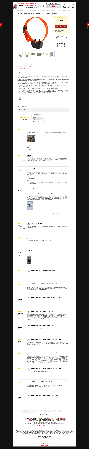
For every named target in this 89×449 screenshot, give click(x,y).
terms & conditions (47, 443)
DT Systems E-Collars (36, 10)
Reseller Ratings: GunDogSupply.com (44, 428)
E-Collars (22, 10)
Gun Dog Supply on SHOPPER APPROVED (59, 428)
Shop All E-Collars (27, 10)
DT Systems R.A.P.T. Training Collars (48, 10)
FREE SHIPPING (49, 3)
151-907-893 (44, 437)
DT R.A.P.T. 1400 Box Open (26, 99)
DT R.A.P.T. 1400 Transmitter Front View (41, 99)
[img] (61, 17)
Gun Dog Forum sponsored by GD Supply (28, 428)
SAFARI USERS (44, 445)
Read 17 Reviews (61, 18)
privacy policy (40, 443)
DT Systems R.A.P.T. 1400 (60, 10)
